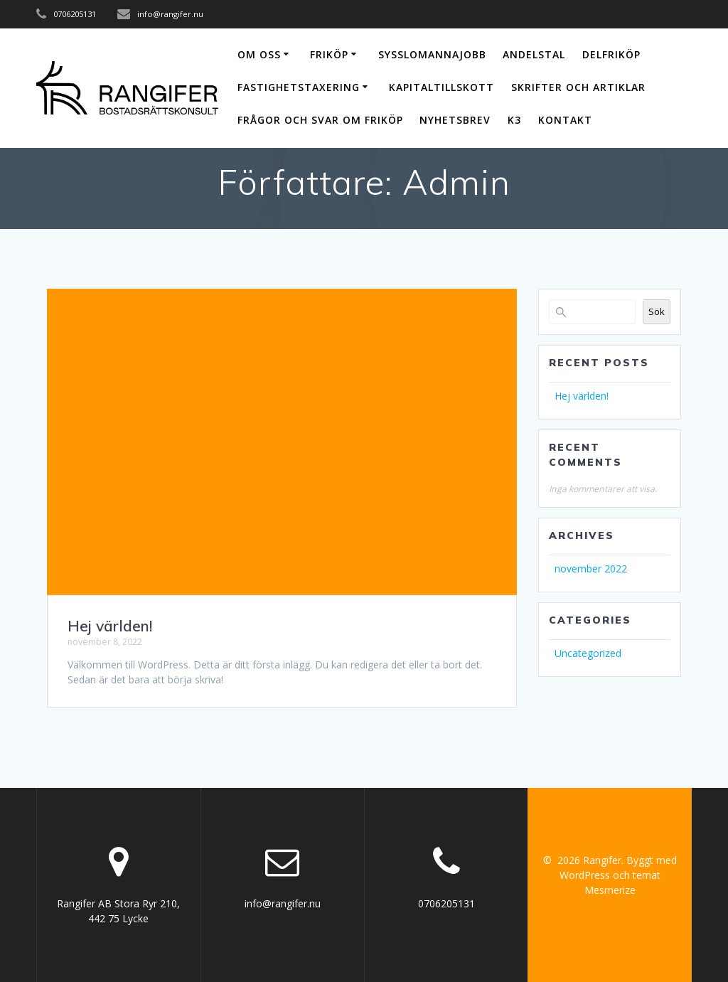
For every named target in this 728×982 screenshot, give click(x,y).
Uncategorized (588, 653)
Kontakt (565, 120)
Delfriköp (611, 54)
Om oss (259, 54)
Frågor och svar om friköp (320, 120)
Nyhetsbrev (455, 120)
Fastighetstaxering (298, 87)
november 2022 (591, 568)
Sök (656, 311)
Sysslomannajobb (432, 54)
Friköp (329, 54)
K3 (514, 120)
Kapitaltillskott (441, 87)
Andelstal (534, 54)
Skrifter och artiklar (578, 87)
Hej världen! (110, 626)
